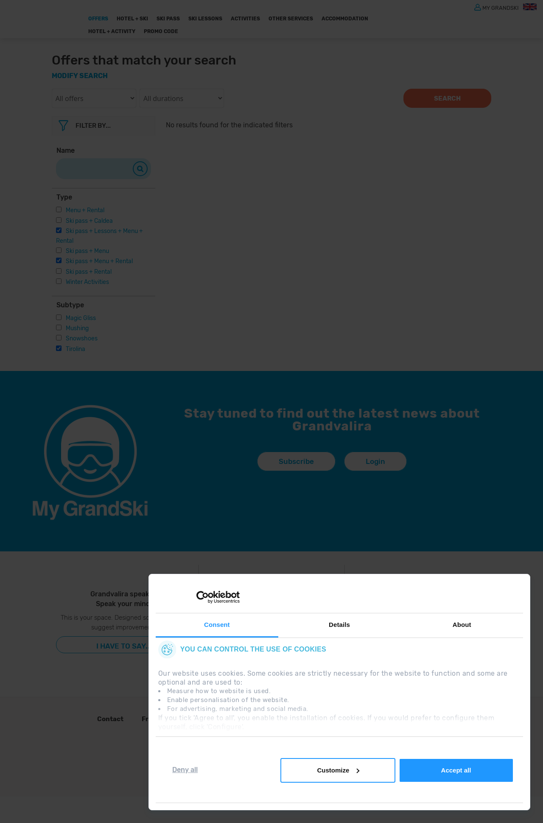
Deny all (185, 770)
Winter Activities (87, 282)
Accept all (456, 770)
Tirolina (75, 349)
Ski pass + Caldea (89, 221)
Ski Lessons (205, 19)
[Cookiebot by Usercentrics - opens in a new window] (202, 597)
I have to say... (124, 646)
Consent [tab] (217, 624)
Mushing (77, 328)
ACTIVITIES (245, 19)
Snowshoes (82, 338)
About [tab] (462, 624)
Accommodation (345, 19)
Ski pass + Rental (89, 271)
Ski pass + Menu (87, 251)
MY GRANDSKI (500, 7)
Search (447, 98)
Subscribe (296, 461)
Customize (338, 770)
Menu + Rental (85, 210)
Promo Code (161, 31)
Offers (98, 19)
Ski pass (168, 19)
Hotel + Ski (132, 19)
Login (375, 461)
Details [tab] (339, 624)
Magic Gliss (81, 318)
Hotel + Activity (111, 31)
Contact (110, 719)
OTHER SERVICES (291, 19)
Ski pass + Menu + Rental (99, 261)
